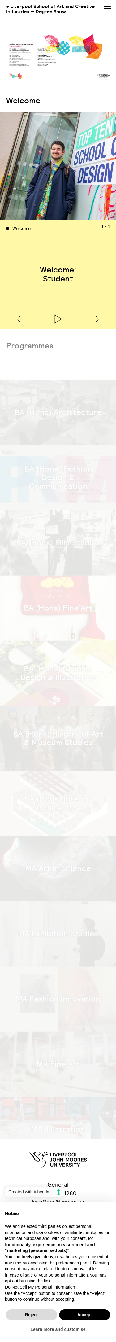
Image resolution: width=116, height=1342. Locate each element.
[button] (21, 319)
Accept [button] (84, 1314)
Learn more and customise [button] (57, 1329)
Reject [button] (31, 1314)
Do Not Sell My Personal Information (40, 1287)
